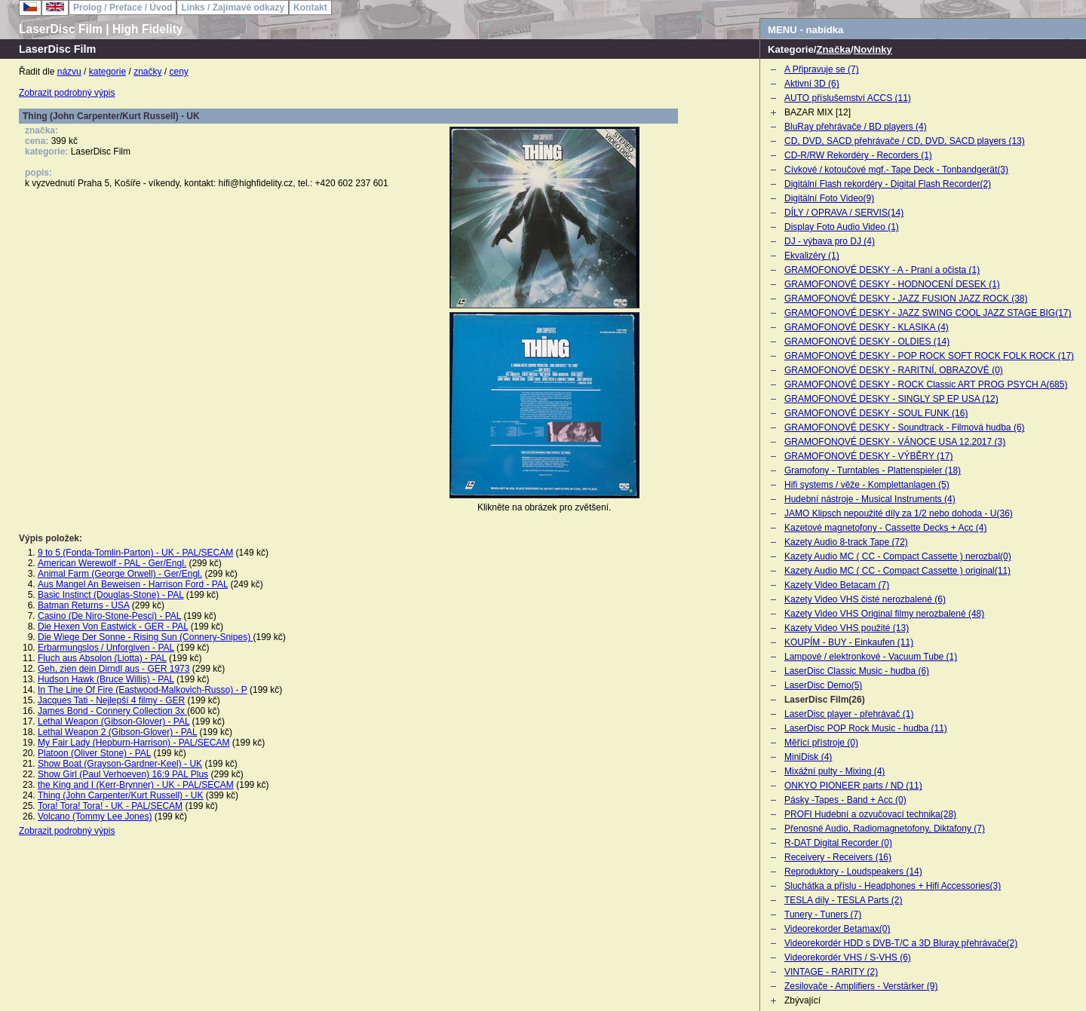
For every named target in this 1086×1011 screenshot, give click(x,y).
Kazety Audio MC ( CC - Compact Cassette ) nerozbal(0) (897, 556)
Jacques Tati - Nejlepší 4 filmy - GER (111, 700)
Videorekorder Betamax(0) (837, 929)
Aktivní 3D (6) (811, 83)
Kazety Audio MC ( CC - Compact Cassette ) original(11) (897, 570)
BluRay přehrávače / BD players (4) (855, 126)
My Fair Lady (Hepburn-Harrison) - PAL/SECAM (134, 742)
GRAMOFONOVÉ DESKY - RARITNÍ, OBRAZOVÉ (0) (893, 370)
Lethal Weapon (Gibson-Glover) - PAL (113, 721)
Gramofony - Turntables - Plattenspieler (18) (872, 470)
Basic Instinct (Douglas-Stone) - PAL (110, 595)
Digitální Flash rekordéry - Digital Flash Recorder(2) (887, 184)
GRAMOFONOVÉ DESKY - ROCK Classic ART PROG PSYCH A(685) (925, 384)
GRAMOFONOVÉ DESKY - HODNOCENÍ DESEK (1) (892, 284)
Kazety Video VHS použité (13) (846, 628)
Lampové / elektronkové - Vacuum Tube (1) (870, 656)
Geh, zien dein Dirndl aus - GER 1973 (113, 668)
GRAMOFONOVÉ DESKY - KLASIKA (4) (866, 327)
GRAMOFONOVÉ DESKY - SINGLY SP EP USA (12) (891, 399)
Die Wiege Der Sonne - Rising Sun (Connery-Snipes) (145, 637)
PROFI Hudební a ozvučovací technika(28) (870, 814)
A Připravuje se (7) (821, 69)
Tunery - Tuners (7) (822, 914)
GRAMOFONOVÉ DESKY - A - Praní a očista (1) (882, 270)
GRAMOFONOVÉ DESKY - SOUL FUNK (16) (876, 413)
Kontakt (310, 7)
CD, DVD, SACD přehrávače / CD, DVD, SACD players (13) (904, 141)
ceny (179, 71)
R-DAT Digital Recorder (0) (838, 843)
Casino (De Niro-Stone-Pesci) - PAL (109, 616)
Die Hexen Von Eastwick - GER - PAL (113, 626)
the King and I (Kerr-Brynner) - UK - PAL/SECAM (136, 785)
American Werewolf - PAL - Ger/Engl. (112, 563)
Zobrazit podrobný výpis (67, 92)
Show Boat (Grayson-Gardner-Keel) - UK (120, 763)
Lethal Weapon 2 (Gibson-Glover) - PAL (117, 732)
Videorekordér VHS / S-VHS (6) (847, 957)
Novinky (873, 49)
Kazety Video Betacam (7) (836, 585)
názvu (69, 71)
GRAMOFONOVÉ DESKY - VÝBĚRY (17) (868, 456)
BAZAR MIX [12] (817, 112)
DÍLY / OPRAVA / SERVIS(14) (843, 212)
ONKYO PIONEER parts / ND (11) (853, 785)
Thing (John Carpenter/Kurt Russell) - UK (120, 795)
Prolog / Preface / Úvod (122, 7)
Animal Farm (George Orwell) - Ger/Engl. (120, 573)
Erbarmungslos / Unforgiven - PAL (106, 647)
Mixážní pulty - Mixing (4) (834, 771)
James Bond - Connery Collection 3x (112, 711)
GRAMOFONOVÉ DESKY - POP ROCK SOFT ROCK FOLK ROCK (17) (929, 356)
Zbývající (802, 1000)
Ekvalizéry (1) (811, 255)
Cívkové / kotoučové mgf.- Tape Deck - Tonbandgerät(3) (896, 169)
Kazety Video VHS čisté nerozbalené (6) (865, 599)
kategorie (107, 71)
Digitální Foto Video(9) (829, 198)
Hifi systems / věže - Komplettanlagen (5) (866, 484)
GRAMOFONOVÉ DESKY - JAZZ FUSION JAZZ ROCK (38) (905, 298)
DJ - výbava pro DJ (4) (829, 241)
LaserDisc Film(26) (824, 699)
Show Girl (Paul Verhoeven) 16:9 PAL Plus (123, 774)
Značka (834, 49)
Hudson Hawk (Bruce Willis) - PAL (106, 679)
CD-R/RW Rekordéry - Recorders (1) (858, 155)
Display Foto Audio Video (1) (841, 227)
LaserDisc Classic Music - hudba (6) (856, 671)
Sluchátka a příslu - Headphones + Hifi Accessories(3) (892, 886)
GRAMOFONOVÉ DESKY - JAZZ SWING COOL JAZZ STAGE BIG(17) (928, 313)
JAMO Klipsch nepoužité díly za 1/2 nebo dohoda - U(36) (898, 513)
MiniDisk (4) (808, 757)
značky (147, 71)
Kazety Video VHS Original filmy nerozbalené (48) (884, 613)
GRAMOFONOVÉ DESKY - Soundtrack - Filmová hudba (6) (904, 427)
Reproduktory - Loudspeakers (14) (853, 871)
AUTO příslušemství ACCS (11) (847, 98)
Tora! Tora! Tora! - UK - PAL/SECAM (110, 806)
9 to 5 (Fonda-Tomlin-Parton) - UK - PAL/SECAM (135, 552)
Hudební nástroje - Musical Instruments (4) (870, 499)
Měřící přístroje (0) (821, 742)
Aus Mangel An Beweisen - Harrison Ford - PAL (133, 584)
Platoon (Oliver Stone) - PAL (94, 753)
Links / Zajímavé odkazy (232, 7)
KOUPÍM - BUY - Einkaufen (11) (848, 642)
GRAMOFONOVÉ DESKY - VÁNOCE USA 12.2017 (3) (894, 442)
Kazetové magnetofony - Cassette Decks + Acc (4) (885, 527)
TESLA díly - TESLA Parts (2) (843, 900)
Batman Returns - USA (83, 605)
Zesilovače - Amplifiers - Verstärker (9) (860, 986)
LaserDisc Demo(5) (823, 685)
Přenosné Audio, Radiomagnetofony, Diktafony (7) (884, 828)
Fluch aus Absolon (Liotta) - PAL (102, 658)
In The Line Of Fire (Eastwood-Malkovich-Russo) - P (142, 690)
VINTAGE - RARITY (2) (831, 972)
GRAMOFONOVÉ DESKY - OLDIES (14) (866, 341)
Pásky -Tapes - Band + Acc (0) (845, 800)
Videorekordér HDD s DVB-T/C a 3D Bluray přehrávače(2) (900, 943)
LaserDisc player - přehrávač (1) (848, 714)
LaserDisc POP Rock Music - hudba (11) (865, 728)
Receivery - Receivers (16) (837, 857)
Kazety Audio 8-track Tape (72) (846, 542)
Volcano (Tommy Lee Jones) (95, 816)
